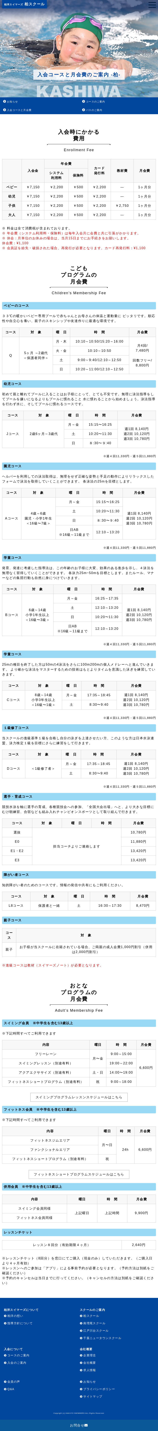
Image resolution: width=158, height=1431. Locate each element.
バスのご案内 (94, 110)
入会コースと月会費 (19, 110)
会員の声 (13, 1381)
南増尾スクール (94, 1323)
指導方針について (20, 1323)
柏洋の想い (15, 1315)
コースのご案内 (95, 101)
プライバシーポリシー (99, 1389)
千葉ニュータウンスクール (102, 1338)
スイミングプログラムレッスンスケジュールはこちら (79, 1097)
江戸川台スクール (96, 1330)
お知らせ (12, 101)
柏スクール (24, 4)
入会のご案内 (16, 1362)
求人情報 (89, 1370)
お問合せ (77, 1425)
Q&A (10, 1389)
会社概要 (89, 1362)
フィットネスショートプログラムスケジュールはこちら (79, 1174)
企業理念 (89, 1355)
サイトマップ (92, 1396)
